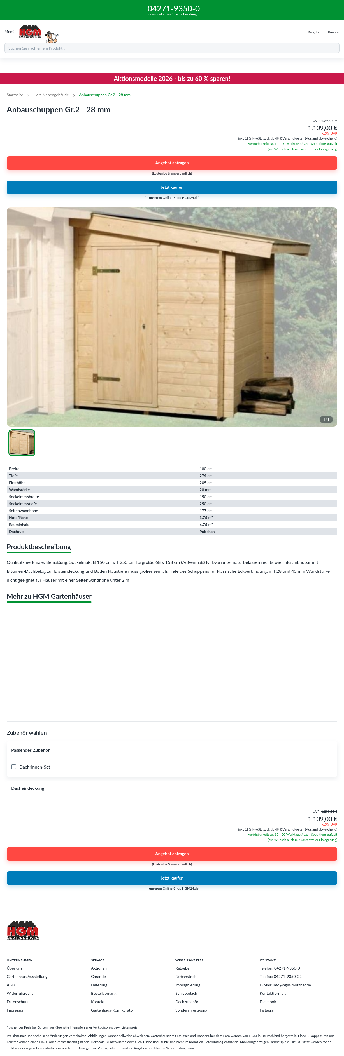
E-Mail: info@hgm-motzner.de (285, 984)
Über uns (14, 968)
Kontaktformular (274, 993)
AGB (11, 984)
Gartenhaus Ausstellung (27, 976)
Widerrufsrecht (20, 993)
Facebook (268, 1001)
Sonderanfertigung (191, 1010)
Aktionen (99, 968)
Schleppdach (186, 993)
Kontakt (98, 1001)
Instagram (268, 1010)
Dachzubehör (186, 1001)
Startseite (15, 94)
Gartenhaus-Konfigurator (112, 1010)
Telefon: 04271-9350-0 (280, 968)
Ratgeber (183, 968)
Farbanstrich (186, 976)
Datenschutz (17, 1001)
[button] (172, 750)
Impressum (16, 1010)
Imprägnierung (187, 984)
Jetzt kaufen (172, 187)
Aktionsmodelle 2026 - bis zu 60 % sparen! (172, 78)
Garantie (98, 976)
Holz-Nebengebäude (51, 94)
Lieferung (99, 984)
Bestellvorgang (104, 993)
